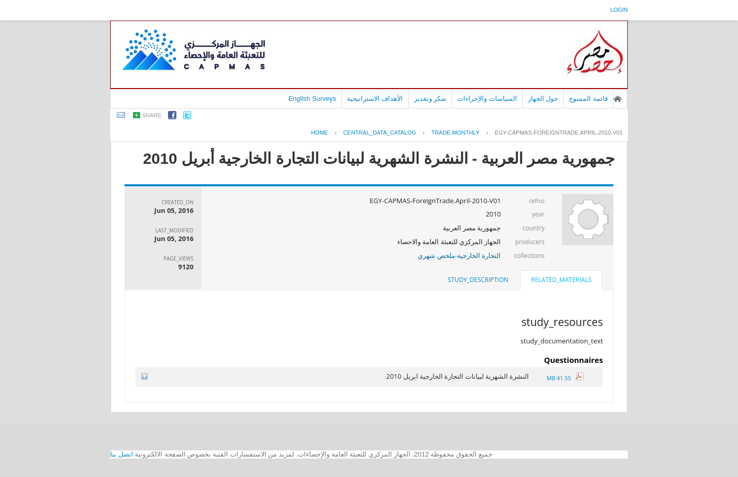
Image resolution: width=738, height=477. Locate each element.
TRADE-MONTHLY (456, 132)
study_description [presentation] (478, 279)
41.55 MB (565, 378)
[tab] (561, 281)
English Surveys (312, 98)
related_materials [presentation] (561, 279)
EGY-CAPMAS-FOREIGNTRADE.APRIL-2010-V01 (559, 132)
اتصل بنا (121, 454)
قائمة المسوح (588, 98)
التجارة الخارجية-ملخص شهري (459, 255)
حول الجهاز (543, 98)
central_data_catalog (379, 132)
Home (319, 132)
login (619, 10)
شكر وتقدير (430, 98)
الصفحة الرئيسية (617, 99)
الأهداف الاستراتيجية (375, 98)
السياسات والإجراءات (487, 98)
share (151, 115)
